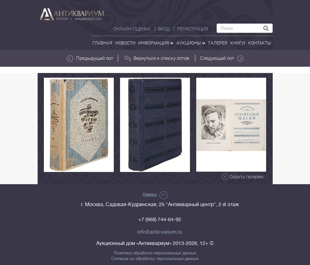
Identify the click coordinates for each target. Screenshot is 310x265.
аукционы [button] (190, 43)
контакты (259, 43)
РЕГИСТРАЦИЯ (192, 28)
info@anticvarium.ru (159, 232)
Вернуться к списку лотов (156, 58)
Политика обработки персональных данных (155, 253)
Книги (237, 43)
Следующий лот (222, 58)
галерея (217, 43)
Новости (125, 43)
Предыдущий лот (90, 58)
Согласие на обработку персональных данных (155, 258)
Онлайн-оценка (131, 28)
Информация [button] (155, 43)
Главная (102, 43)
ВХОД (164, 28)
